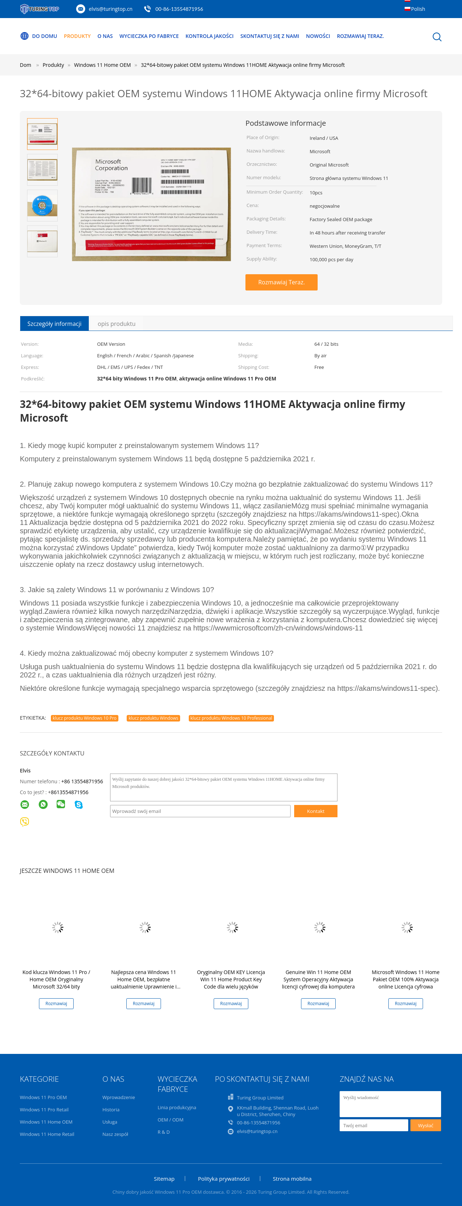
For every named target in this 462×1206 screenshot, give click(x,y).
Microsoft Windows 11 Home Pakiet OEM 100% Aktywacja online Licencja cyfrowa (406, 979)
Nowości (318, 36)
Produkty (77, 36)
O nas (105, 36)
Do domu (38, 36)
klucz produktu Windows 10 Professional (231, 718)
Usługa (110, 1122)
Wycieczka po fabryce (149, 36)
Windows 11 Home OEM (46, 1122)
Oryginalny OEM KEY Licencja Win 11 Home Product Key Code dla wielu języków (231, 979)
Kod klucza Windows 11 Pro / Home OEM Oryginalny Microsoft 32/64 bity (56, 979)
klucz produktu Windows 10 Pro (85, 718)
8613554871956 (69, 792)
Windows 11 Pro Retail (44, 1109)
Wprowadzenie (119, 1097)
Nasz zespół (115, 1134)
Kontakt (315, 811)
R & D (164, 1132)
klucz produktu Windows (153, 718)
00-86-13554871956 (179, 9)
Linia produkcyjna (177, 1107)
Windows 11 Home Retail (47, 1134)
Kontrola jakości (210, 36)
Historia (111, 1109)
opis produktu (117, 324)
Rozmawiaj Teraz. (360, 36)
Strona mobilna (292, 1178)
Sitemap (164, 1178)
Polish (418, 8)
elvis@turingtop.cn (110, 8)
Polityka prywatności (223, 1178)
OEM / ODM (171, 1119)
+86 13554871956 (82, 781)
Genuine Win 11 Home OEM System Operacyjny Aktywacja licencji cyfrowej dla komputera (318, 979)
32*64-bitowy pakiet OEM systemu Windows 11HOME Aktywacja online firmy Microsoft (243, 64)
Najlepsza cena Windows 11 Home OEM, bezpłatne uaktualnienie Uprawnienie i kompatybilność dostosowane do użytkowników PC (144, 986)
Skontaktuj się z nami (270, 36)
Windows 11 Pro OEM (43, 1097)
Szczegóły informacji (54, 324)
